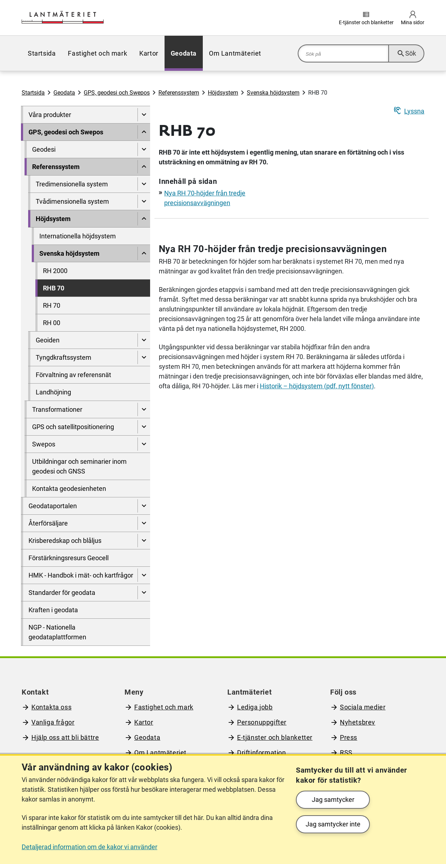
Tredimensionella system (72, 184)
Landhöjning (53, 392)
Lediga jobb (255, 707)
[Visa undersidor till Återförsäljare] (143, 523)
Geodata (184, 53)
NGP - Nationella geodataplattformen (57, 632)
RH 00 (51, 323)
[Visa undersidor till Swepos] (143, 444)
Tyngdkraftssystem (63, 357)
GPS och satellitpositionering (73, 427)
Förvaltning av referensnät (73, 375)
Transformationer (57, 409)
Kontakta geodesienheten (69, 488)
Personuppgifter (262, 722)
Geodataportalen (53, 506)
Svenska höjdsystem (273, 92)
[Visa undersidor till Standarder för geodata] (143, 592)
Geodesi (44, 149)
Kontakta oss (51, 707)
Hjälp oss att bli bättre (65, 737)
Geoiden (48, 340)
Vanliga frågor (52, 722)
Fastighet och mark (97, 53)
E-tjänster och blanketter (274, 737)
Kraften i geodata (53, 610)
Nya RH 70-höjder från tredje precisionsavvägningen (273, 248)
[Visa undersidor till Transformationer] (143, 409)
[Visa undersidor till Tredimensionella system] (143, 184)
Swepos (43, 444)
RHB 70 (53, 288)
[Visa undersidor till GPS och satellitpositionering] (143, 426)
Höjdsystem (223, 92)
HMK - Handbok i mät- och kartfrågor (81, 575)
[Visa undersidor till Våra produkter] (143, 114)
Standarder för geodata (62, 592)
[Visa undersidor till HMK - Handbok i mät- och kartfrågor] (143, 575)
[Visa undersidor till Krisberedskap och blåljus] (143, 540)
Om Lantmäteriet (235, 53)
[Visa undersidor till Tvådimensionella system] (143, 201)
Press (348, 737)
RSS (346, 752)
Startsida (42, 53)
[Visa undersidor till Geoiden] (143, 340)
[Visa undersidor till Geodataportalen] (143, 506)
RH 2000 (55, 271)
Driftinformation (261, 752)
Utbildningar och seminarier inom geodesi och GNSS (79, 466)
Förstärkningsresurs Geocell (69, 558)
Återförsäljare (48, 523)
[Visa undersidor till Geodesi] (143, 149)
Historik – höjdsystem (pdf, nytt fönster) (317, 386)
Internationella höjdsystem (77, 236)
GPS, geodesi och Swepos (117, 92)
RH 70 (51, 305)
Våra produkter (50, 114)
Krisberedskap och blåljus (65, 540)
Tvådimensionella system (72, 201)
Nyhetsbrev (357, 722)
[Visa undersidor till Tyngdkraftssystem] (143, 357)
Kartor (148, 53)
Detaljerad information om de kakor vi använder (89, 847)
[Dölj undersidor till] (143, 132)
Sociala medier (362, 707)
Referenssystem (178, 92)
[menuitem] (42, 53)
